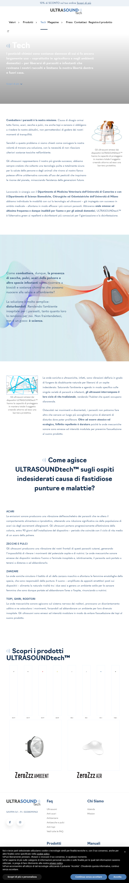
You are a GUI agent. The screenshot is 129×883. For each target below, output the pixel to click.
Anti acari (51, 813)
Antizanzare (52, 818)
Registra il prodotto (100, 22)
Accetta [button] (117, 877)
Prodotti (31, 22)
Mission (91, 813)
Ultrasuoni (52, 809)
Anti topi (51, 827)
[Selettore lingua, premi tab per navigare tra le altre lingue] (10, 32)
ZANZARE (12, 571)
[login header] (18, 32)
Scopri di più (84, 3)
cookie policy (43, 854)
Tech (43, 22)
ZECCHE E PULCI (17, 543)
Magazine (57, 22)
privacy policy (56, 863)
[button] (124, 851)
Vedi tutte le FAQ (55, 831)
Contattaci (80, 22)
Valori (16, 22)
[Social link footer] (9, 821)
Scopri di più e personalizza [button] (22, 877)
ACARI (10, 511)
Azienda (91, 809)
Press (69, 22)
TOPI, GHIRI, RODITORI (20, 599)
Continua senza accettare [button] (88, 877)
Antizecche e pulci (55, 822)
